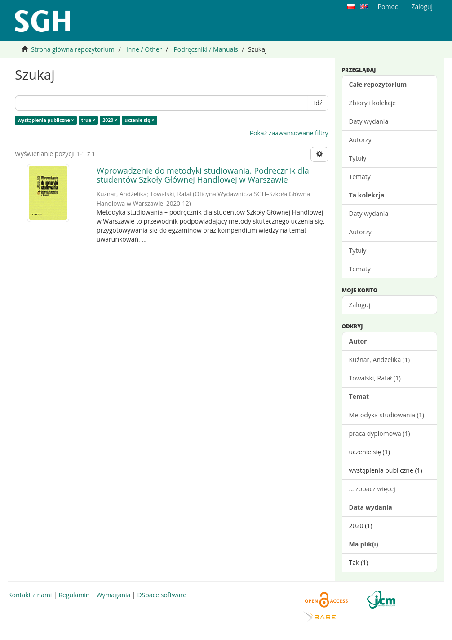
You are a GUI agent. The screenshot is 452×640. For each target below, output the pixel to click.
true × (88, 120)
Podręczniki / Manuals (205, 49)
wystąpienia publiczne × (46, 120)
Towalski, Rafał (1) (375, 378)
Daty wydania (369, 121)
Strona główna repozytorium (73, 49)
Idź (318, 102)
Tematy (360, 176)
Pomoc (388, 6)
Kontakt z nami (30, 595)
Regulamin (73, 595)
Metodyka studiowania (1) (386, 415)
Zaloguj (359, 304)
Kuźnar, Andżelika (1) (379, 359)
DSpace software (161, 595)
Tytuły (358, 158)
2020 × (109, 120)
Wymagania (113, 595)
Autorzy (360, 139)
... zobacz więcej (372, 488)
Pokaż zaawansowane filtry (289, 133)
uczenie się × (139, 120)
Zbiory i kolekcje (372, 102)
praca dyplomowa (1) (379, 433)
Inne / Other (144, 49)
